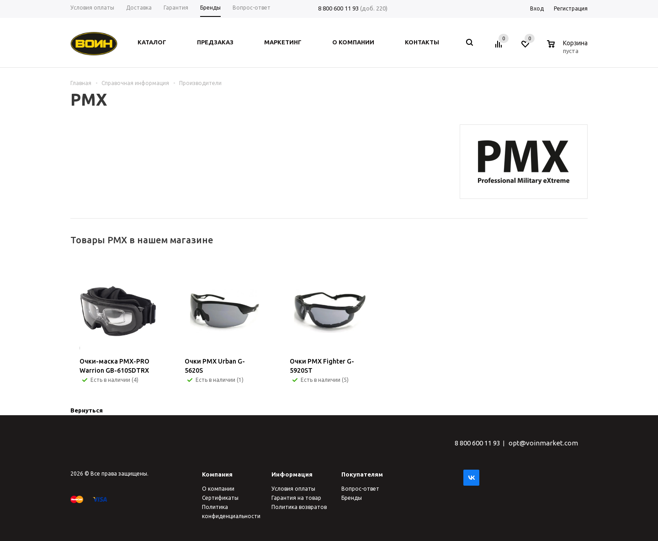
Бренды (351, 498)
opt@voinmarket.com (543, 443)
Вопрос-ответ (360, 489)
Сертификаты (220, 498)
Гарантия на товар (296, 498)
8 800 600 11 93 (338, 8)
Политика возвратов (299, 507)
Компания (217, 474)
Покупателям (362, 474)
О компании (218, 489)
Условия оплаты (293, 489)
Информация (292, 474)
